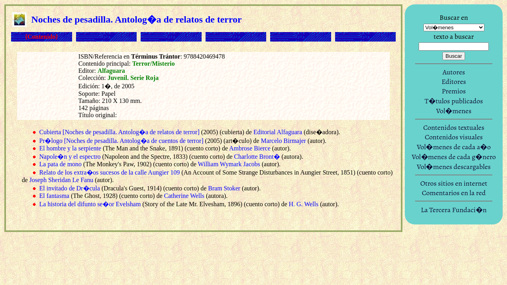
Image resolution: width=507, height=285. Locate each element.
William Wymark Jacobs (229, 164)
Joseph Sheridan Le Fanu (61, 180)
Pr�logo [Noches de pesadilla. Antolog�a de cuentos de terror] (121, 140)
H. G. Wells (303, 204)
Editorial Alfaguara (278, 132)
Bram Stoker (224, 188)
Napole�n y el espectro (70, 156)
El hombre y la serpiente (70, 148)
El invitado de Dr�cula (69, 188)
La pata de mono (60, 164)
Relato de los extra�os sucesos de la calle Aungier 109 (109, 172)
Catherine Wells (184, 195)
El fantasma (54, 195)
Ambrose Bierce (249, 148)
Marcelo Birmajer (283, 140)
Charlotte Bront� (257, 156)
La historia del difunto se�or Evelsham (90, 204)
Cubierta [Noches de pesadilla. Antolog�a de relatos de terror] (119, 132)
